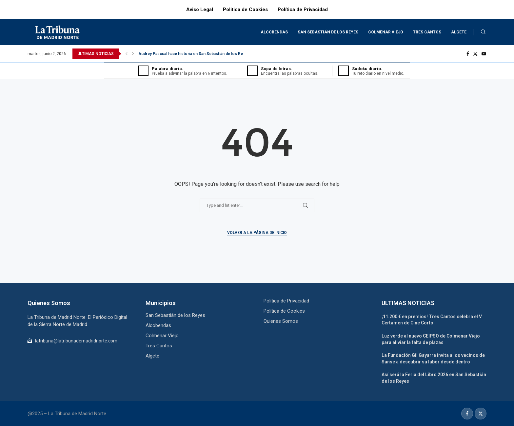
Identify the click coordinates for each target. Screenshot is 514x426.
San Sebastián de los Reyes (328, 32)
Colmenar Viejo (385, 32)
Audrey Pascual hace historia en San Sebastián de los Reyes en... (198, 53)
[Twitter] (475, 53)
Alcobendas (274, 32)
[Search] (483, 32)
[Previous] (126, 53)
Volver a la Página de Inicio (257, 232)
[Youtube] (483, 53)
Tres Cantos (427, 32)
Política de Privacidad (303, 9)
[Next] (133, 53)
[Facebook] (467, 53)
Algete (458, 32)
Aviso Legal (199, 9)
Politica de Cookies (245, 9)
